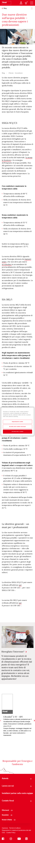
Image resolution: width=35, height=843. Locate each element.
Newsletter (7, 815)
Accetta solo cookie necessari (17, 426)
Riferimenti (8, 810)
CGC (3, 832)
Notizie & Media (9, 819)
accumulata (7, 264)
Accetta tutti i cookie (17, 431)
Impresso (5, 828)
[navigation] (31, 3)
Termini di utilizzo (15, 828)
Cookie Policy (10, 832)
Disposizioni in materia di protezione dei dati (16, 830)
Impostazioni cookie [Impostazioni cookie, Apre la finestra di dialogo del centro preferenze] (17, 421)
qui (20, 585)
